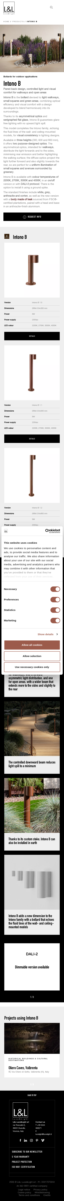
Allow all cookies (32, 644)
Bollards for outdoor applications (20, 77)
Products (18, 21)
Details (32, 336)
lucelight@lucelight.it (43, 1134)
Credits (47, 1195)
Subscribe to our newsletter (27, 1151)
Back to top (32, 1095)
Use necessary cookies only (32, 667)
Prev (26, 997)
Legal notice (24, 1190)
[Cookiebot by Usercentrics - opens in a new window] (45, 531)
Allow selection (32, 656)
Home (6, 21)
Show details (46, 634)
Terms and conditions (29, 1195)
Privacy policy (40, 1190)
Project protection (22, 1161)
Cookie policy (24, 1193)
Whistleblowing (42, 1193)
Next (38, 997)
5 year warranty (20, 1156)
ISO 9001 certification (23, 1167)
